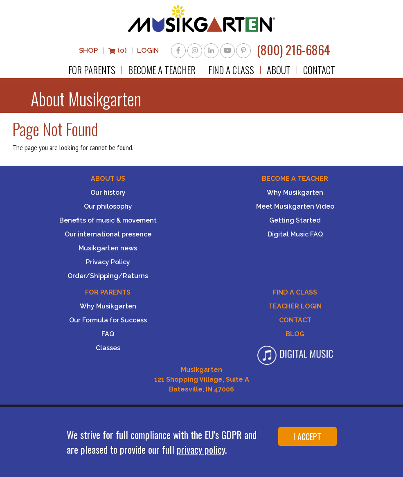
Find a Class (231, 70)
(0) (117, 50)
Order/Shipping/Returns (108, 276)
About (278, 70)
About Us (108, 178)
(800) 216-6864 (293, 49)
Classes (108, 348)
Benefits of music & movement (108, 220)
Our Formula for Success (108, 320)
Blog (295, 334)
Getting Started (295, 220)
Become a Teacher (162, 70)
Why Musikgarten (295, 192)
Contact (319, 70)
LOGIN (148, 50)
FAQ (107, 334)
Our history (108, 192)
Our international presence (108, 234)
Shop (88, 50)
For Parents (91, 70)
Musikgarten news (108, 248)
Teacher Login (295, 306)
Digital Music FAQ (295, 234)
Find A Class (295, 292)
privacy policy (201, 449)
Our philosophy (108, 206)
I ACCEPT (307, 436)
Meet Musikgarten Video (295, 206)
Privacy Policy (108, 262)
